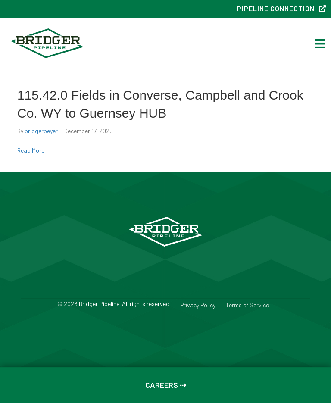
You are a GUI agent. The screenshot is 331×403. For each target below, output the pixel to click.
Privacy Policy (197, 305)
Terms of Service (247, 305)
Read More (30, 150)
